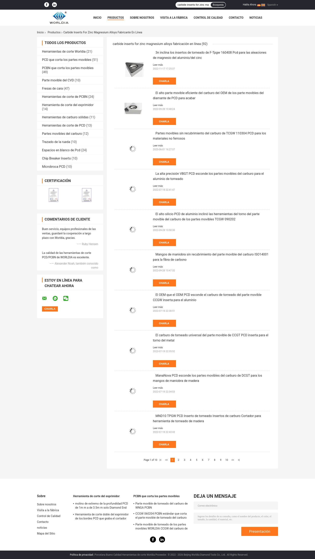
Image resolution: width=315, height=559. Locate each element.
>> (232, 460)
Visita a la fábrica (173, 17)
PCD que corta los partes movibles (66, 60)
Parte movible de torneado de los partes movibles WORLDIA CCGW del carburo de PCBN (161, 527)
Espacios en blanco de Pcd (61, 150)
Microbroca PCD (53, 167)
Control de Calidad (208, 17)
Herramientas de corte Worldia (64, 51)
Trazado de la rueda (56, 142)
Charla (164, 81)
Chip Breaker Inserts (56, 158)
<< (166, 460)
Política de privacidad (81, 554)
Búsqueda (218, 4)
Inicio (97, 17)
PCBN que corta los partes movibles (67, 68)
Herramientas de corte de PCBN (64, 97)
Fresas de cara (52, 88)
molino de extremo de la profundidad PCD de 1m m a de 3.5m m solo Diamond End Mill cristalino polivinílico (101, 506)
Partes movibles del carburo (62, 134)
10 (226, 460)
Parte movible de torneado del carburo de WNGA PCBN (161, 505)
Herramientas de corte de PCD (63, 125)
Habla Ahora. (250, 4)
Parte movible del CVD (58, 80)
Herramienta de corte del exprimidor (67, 105)
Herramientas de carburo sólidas (65, 117)
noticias (256, 17)
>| (239, 460)
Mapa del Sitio (46, 533)
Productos (115, 17)
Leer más (158, 64)
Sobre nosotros (142, 17)
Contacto (236, 17)
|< (160, 460)
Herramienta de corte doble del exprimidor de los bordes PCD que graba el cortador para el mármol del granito (102, 517)
